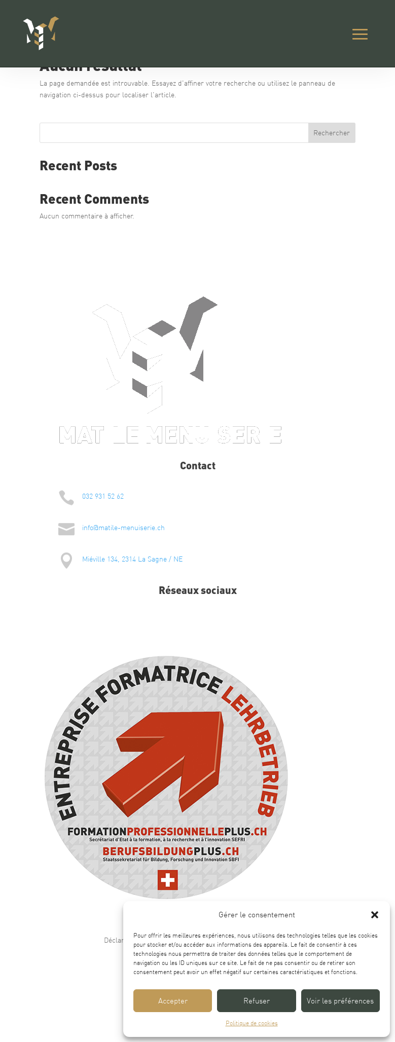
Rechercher (331, 132)
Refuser (256, 1001)
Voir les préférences (340, 1001)
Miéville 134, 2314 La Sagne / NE (132, 559)
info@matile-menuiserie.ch (123, 527)
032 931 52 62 (103, 496)
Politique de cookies (252, 1023)
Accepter (173, 1001)
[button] (375, 915)
